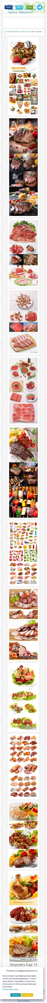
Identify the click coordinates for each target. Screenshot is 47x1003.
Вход (30, 7)
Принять (16, 995)
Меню (19, 7)
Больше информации (10, 989)
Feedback (26, 1001)
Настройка (27, 995)
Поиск (8, 7)
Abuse (20, 1001)
